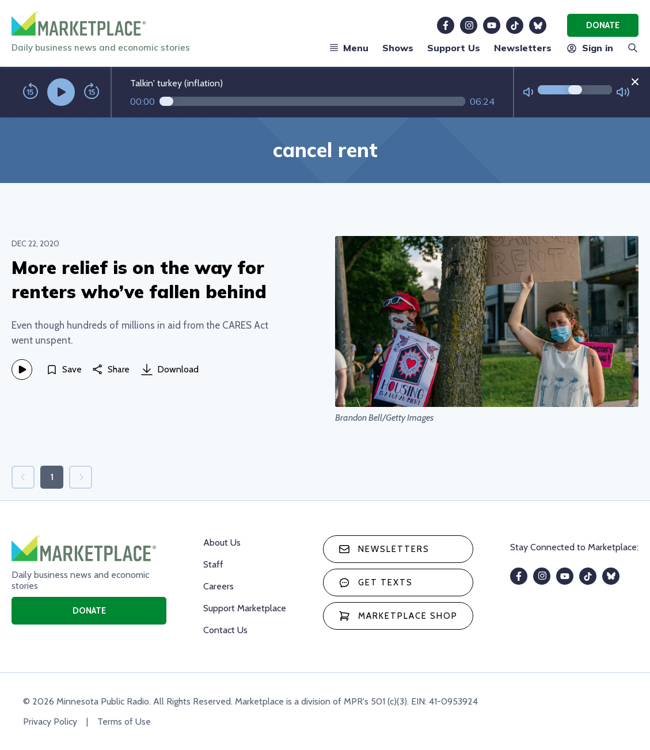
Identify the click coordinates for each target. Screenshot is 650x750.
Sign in (589, 48)
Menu (348, 48)
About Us (222, 542)
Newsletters (523, 48)
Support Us (453, 48)
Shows (397, 48)
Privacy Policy (50, 721)
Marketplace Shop (398, 616)
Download (170, 369)
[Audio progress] (312, 101)
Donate (602, 25)
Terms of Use (124, 721)
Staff (213, 564)
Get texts (376, 582)
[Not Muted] (528, 92)
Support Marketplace (244, 608)
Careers (218, 586)
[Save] (63, 369)
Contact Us (225, 630)
